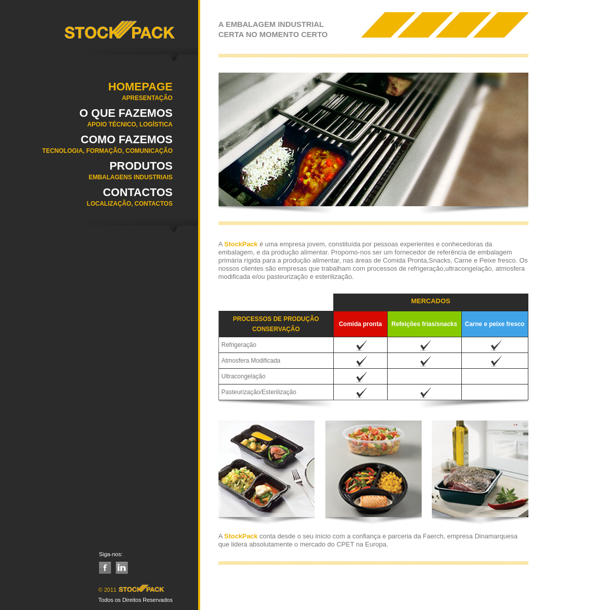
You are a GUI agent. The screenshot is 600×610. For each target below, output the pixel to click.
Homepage (86, 94)
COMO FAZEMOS (86, 147)
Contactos (86, 200)
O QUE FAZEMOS (86, 121)
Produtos (86, 173)
